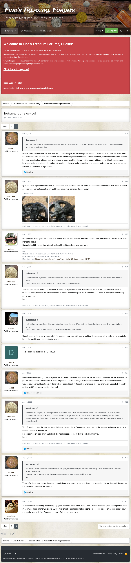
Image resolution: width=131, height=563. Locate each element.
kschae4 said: (31, 273)
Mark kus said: (31, 464)
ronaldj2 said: (31, 408)
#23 (126, 234)
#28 (126, 402)
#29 (126, 458)
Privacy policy (112, 554)
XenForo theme (70, 558)
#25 (126, 313)
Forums (10, 31)
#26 (126, 347)
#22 (126, 181)
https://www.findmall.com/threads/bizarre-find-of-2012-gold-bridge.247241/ (62, 259)
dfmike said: (30, 140)
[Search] (127, 31)
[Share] (122, 133)
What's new (28, 31)
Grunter (8, 118)
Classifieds (47, 31)
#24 (126, 267)
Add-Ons (47, 558)
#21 (126, 134)
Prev (5, 126)
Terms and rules (99, 554)
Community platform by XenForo (23, 558)
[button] (16, 31)
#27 (126, 373)
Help (121, 554)
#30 (126, 501)
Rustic (7, 554)
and (34, 393)
